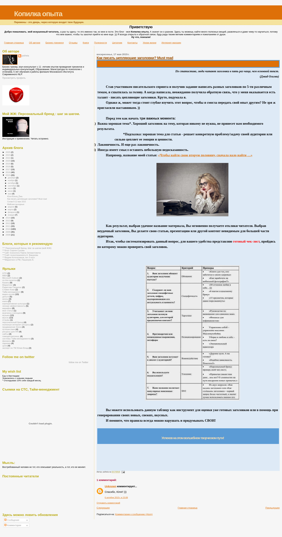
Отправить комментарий (108, 503)
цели (4, 345)
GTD (4, 273)
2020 (8, 161)
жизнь (5, 299)
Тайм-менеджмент (11, 292)
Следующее (103, 507)
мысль (5, 317)
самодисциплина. (10, 336)
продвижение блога (11, 327)
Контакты (132, 42)
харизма (6, 343)
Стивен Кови (8, 289)
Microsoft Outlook (10, 278)
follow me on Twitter (78, 362)
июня (10, 191)
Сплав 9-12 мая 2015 (16, 201)
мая (10, 194)
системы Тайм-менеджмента (16, 338)
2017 (8, 169)
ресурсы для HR (10, 331)
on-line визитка (9, 280)
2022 (8, 158)
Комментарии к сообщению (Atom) (134, 514)
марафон (6, 308)
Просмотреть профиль (14, 78)
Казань (5, 282)
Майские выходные (15, 204)
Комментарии (12, 525)
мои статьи (7, 310)
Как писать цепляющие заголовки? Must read (135, 58)
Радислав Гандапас (12, 287)
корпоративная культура (14, 303)
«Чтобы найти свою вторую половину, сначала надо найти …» (205, 155)
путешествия (8, 329)
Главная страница (14, 42)
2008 (8, 235)
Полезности (100, 42)
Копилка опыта (38, 14)
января (11, 215)
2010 (8, 229)
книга (5, 301)
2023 (8, 155)
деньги (5, 296)
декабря (12, 178)
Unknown (110, 486)
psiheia (25, 55)
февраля (12, 212)
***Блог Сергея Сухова (13, 250)
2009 (8, 232)
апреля (11, 207)
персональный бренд (12, 322)
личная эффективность (13, 306)
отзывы (6, 320)
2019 (8, 163)
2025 (8, 152)
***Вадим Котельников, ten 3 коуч (18, 257)
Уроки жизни (149, 42)
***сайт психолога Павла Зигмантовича (21, 253)
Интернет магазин (171, 42)
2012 (8, 223)
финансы (6, 341)
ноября (11, 180)
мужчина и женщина (12, 313)
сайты (5, 334)
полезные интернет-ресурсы (16, 324)
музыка (6, 315)
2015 (8, 175)
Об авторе (34, 42)
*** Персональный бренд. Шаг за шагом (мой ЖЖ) (26, 248)
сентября (12, 186)
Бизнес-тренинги (55, 42)
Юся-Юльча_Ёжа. (15, 196)
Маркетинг (7, 285)
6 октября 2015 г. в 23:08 (116, 497)
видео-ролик (8, 294)
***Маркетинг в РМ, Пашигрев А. (18, 260)
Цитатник (117, 42)
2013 (8, 220)
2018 (8, 166)
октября (12, 183)
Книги (86, 42)
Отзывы (73, 42)
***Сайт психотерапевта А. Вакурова (20, 255)
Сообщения (11, 520)
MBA (4, 275)
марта (11, 209)
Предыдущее (272, 507)
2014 (8, 217)
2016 (8, 172)
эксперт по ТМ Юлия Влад (15, 348)
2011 (8, 226)
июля (10, 188)
